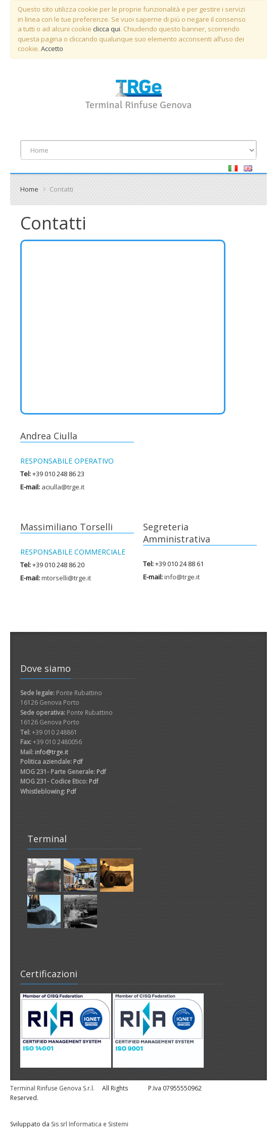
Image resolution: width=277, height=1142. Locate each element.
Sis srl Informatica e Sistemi (89, 1124)
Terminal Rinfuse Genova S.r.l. (52, 1088)
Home (29, 189)
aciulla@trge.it (62, 486)
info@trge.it (182, 576)
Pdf (78, 761)
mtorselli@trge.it (66, 577)
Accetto (52, 48)
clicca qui (106, 28)
